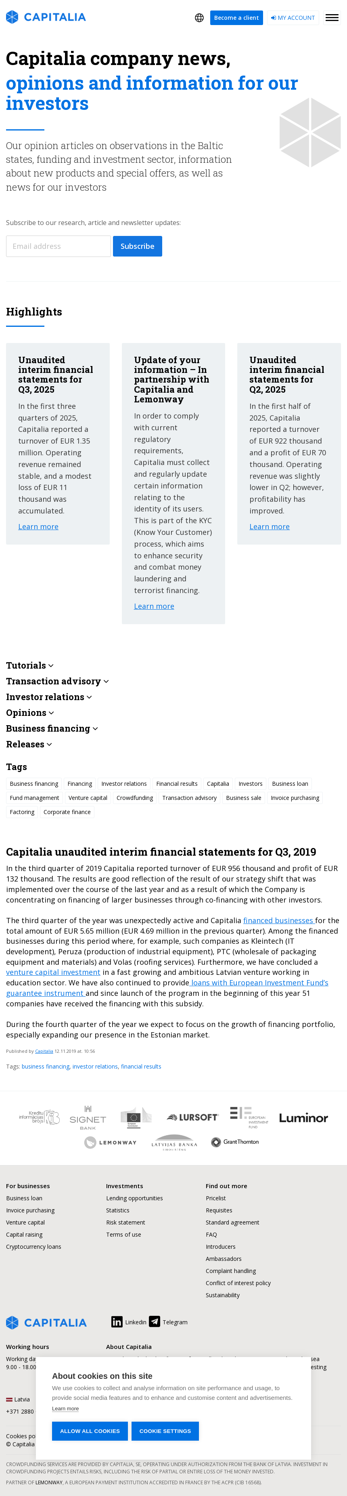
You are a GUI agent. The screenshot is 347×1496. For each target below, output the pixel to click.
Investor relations (124, 783)
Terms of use (123, 1234)
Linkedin (128, 1320)
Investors (250, 783)
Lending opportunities (134, 1198)
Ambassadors (224, 1258)
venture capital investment (53, 972)
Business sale (243, 798)
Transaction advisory (189, 798)
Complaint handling (231, 1271)
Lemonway (49, 1482)
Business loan (290, 783)
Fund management (34, 798)
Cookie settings (166, 1431)
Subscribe (138, 246)
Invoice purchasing (295, 798)
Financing (79, 783)
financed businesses (279, 920)
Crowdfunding (135, 798)
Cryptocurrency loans (33, 1246)
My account (293, 17)
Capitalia (44, 1051)
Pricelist (216, 1198)
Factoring (22, 812)
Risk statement (125, 1222)
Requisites (219, 1210)
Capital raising (24, 1234)
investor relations (95, 1066)
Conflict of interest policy (238, 1283)
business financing (45, 1066)
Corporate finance (67, 812)
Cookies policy (25, 1436)
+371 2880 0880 (27, 1411)
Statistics (118, 1210)
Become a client (236, 17)
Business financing (34, 783)
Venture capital (88, 798)
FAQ (211, 1234)
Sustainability (223, 1295)
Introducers (221, 1246)
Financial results (177, 783)
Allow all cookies (90, 1431)
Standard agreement (232, 1222)
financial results (141, 1066)
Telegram (168, 1320)
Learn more (65, 1409)
